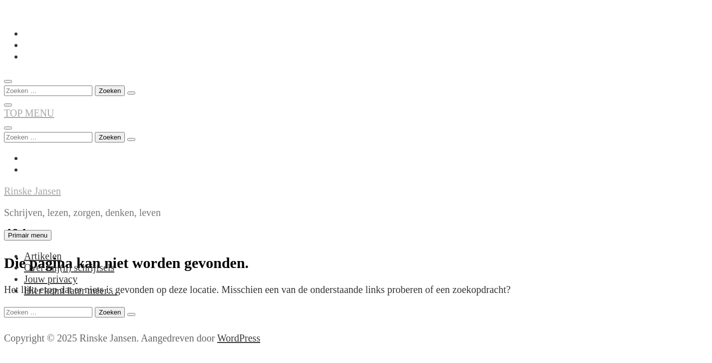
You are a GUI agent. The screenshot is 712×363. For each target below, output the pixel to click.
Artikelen (43, 256)
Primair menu (27, 235)
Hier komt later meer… (70, 290)
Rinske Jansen (32, 191)
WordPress (238, 338)
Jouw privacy (50, 279)
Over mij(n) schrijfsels (69, 267)
